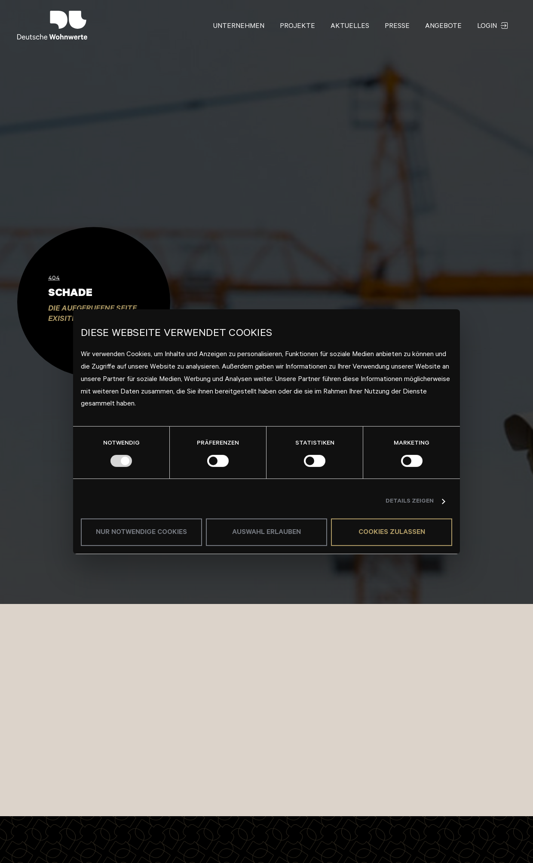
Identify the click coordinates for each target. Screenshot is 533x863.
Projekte (297, 26)
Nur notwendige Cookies (141, 533)
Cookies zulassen (391, 533)
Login (492, 26)
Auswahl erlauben (266, 533)
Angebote (443, 26)
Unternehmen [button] (238, 26)
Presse (397, 26)
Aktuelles (350, 26)
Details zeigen (410, 501)
